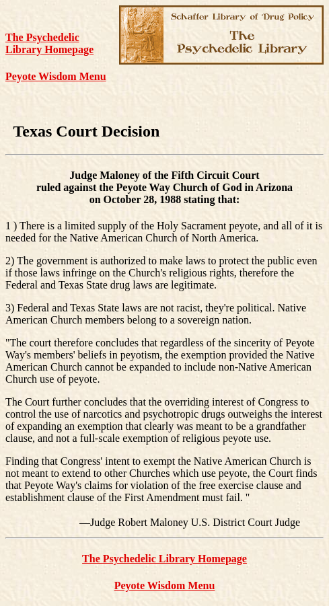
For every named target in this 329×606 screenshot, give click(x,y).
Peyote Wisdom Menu (55, 76)
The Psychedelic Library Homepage (49, 43)
